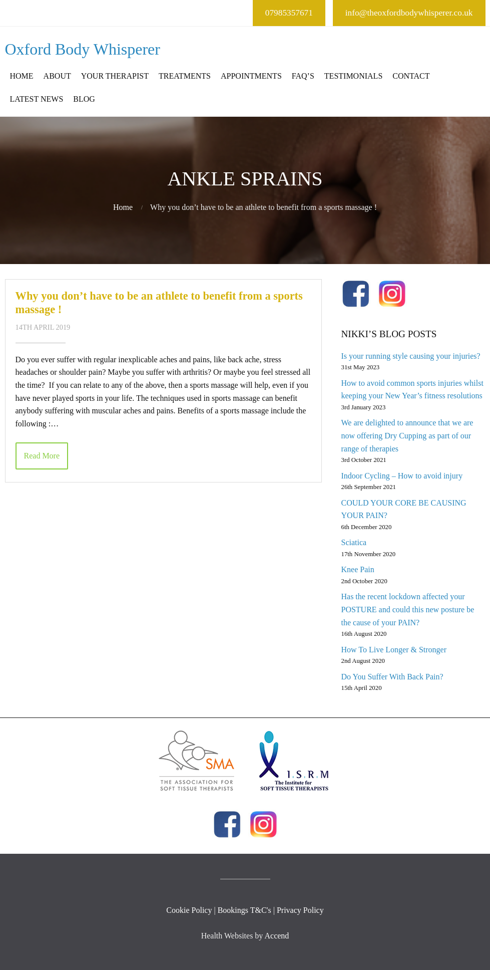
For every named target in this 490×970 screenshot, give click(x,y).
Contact (410, 76)
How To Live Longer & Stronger (393, 649)
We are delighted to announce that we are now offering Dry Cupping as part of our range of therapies (407, 435)
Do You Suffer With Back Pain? (392, 676)
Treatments (185, 76)
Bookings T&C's (244, 910)
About (57, 76)
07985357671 (289, 13)
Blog (84, 99)
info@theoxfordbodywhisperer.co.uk (409, 13)
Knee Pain (357, 569)
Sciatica (353, 542)
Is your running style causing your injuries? (410, 356)
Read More (42, 455)
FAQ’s (303, 76)
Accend (276, 935)
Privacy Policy (300, 910)
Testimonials (353, 76)
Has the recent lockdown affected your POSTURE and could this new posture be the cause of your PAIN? (407, 609)
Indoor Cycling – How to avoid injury (401, 475)
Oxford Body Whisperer (82, 49)
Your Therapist (115, 76)
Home (22, 76)
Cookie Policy (189, 910)
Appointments (251, 76)
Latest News (37, 99)
